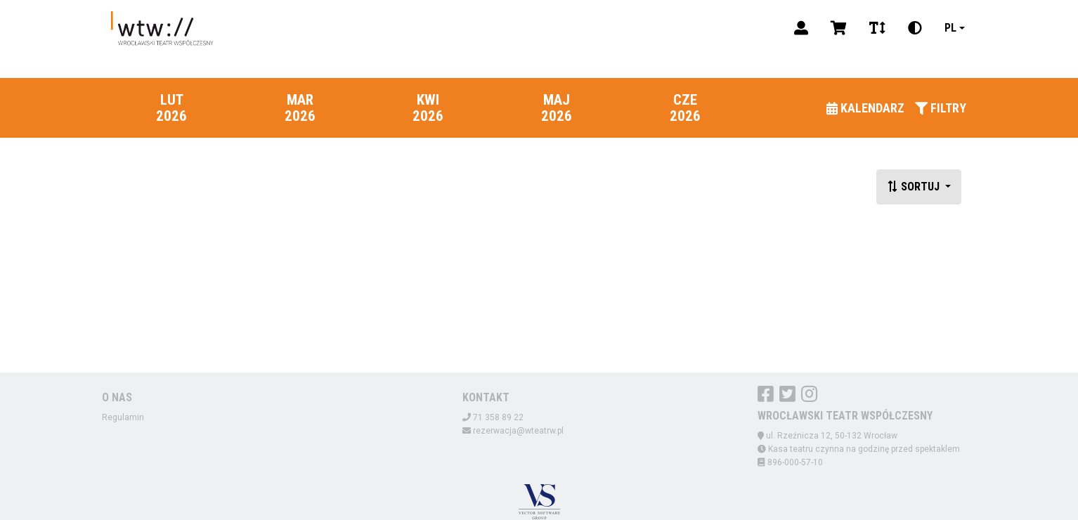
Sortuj (914, 186)
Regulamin (123, 417)
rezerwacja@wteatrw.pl (518, 431)
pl (950, 27)
